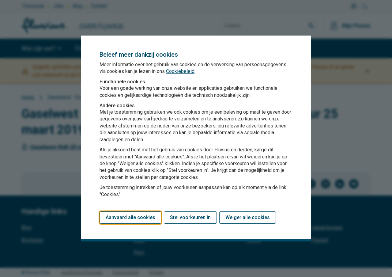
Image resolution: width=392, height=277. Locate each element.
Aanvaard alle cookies (130, 217)
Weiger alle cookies (247, 217)
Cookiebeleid (180, 71)
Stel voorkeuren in (190, 217)
